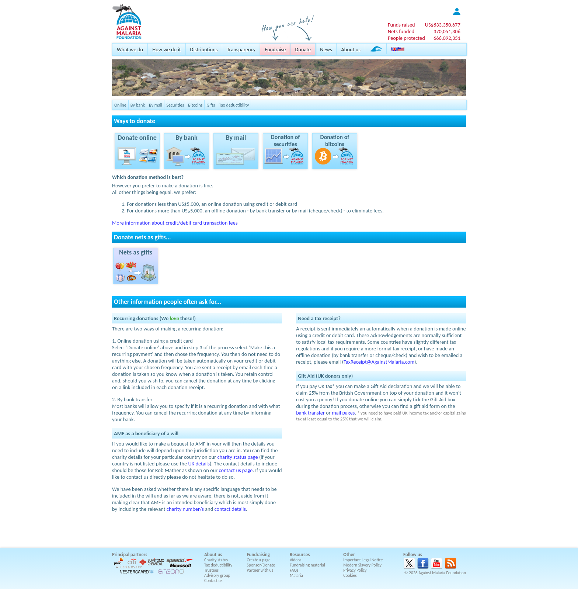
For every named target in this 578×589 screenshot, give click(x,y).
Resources (300, 554)
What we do (130, 49)
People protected (406, 38)
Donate (303, 49)
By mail (155, 105)
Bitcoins (195, 105)
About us (350, 49)
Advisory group (217, 575)
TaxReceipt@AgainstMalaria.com (379, 361)
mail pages (343, 412)
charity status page (237, 457)
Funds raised (401, 24)
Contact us (213, 580)
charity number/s (185, 509)
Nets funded (401, 31)
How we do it (166, 49)
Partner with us (260, 570)
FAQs (294, 570)
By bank (137, 105)
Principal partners (129, 554)
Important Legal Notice (363, 559)
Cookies (350, 575)
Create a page (259, 559)
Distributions (204, 49)
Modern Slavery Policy (362, 565)
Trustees (211, 570)
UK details (199, 463)
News (326, 49)
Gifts (210, 105)
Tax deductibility (234, 105)
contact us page (236, 470)
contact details (230, 509)
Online (120, 105)
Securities (175, 105)
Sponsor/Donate (261, 565)
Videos (296, 559)
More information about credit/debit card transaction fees (175, 222)
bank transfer (310, 412)
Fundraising (258, 554)
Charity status (216, 559)
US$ (442, 24)
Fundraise (275, 49)
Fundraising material (307, 565)
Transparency (241, 49)
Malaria (296, 575)
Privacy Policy (354, 570)
